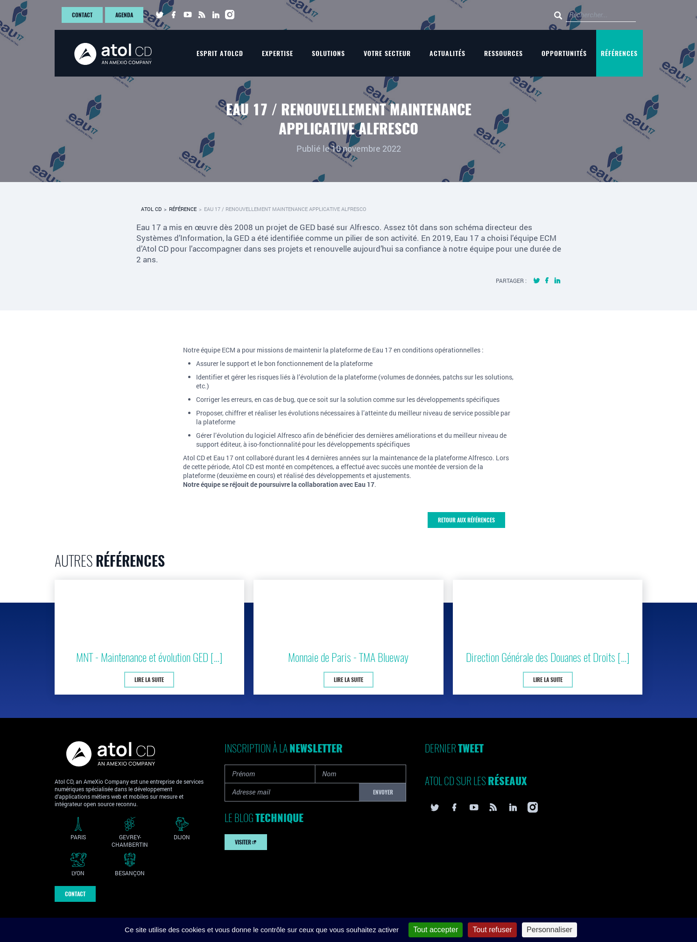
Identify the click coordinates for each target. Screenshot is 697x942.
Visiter (246, 842)
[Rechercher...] (510, 15)
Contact (82, 15)
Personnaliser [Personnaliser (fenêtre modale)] (549, 930)
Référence (183, 208)
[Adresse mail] (292, 792)
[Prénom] (270, 774)
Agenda (124, 15)
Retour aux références (466, 520)
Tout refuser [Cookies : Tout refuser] (492, 930)
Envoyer (383, 792)
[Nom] (360, 774)
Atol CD (151, 208)
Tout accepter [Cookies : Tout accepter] (435, 930)
